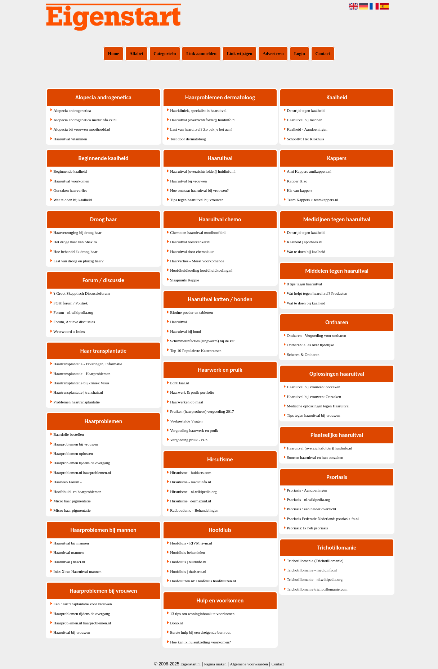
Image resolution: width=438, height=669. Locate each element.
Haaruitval (178, 322)
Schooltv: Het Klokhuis (305, 139)
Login (299, 53)
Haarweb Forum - (67, 482)
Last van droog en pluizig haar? (78, 261)
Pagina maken (215, 664)
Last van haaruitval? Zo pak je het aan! (201, 129)
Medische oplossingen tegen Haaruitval (318, 406)
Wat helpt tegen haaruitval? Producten (317, 293)
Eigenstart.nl (190, 664)
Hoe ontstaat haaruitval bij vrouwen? (199, 190)
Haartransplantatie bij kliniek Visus (81, 383)
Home (113, 53)
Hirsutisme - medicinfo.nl (190, 482)
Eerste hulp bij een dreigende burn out (200, 632)
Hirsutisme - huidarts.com (190, 472)
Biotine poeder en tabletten (191, 312)
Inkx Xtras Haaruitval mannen (77, 571)
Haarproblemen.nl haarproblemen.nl (82, 472)
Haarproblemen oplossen (73, 453)
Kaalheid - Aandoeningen (307, 129)
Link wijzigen (239, 53)
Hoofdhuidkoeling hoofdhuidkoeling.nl (201, 270)
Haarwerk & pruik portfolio (192, 392)
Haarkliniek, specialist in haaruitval (198, 110)
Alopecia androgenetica (72, 110)
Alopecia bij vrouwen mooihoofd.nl (81, 129)
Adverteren (273, 53)
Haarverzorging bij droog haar (77, 232)
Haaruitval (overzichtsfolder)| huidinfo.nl (203, 120)
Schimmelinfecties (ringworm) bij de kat (202, 341)
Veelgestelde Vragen (186, 421)
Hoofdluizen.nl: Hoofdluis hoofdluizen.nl (203, 581)
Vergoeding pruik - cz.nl (189, 440)
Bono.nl (176, 623)
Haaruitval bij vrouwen (71, 632)
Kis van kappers (299, 190)
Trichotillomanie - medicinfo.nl (312, 570)
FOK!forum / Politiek (70, 303)
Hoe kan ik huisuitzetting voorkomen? (200, 642)
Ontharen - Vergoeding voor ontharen (316, 335)
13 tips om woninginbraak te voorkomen (202, 613)
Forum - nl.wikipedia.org (73, 312)
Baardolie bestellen (68, 434)
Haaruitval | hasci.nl (69, 562)
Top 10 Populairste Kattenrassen (196, 350)
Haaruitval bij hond (185, 331)
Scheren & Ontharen (303, 354)
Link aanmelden (201, 53)
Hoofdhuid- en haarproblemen (77, 491)
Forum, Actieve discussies (74, 322)
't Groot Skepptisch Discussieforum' (81, 293)
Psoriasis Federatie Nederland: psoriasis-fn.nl (323, 518)
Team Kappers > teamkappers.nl (312, 200)
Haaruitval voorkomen (71, 181)
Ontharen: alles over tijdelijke (310, 345)
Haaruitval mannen (68, 552)
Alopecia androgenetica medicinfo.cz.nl (84, 120)
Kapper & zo (297, 181)
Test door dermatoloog (188, 139)
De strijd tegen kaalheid (306, 110)
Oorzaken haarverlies (70, 190)
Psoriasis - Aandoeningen (307, 490)
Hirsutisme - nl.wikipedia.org (193, 491)
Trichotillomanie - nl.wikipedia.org (315, 579)
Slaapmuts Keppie (184, 280)
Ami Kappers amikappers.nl (309, 171)
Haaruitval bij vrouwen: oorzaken (313, 387)
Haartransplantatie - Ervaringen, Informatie (87, 364)
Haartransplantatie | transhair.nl (78, 392)
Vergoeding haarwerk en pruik (194, 430)
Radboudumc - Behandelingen (194, 510)
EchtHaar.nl (179, 383)
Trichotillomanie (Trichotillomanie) (315, 561)
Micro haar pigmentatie (71, 501)
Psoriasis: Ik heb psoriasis (307, 528)
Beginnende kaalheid (70, 171)
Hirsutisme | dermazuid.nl (190, 501)
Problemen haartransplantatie (76, 402)
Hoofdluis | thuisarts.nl (188, 571)
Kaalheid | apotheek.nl (304, 242)
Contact (323, 53)
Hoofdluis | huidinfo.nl (188, 562)
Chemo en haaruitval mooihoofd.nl (197, 232)
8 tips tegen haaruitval (304, 284)
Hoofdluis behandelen (187, 552)
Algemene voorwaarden (249, 664)
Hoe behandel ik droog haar (75, 251)
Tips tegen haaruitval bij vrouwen (196, 200)
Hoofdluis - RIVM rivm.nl (191, 543)
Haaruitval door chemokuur (192, 251)
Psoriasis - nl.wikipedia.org (308, 499)
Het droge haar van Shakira (75, 242)
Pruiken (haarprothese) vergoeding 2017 (202, 411)
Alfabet (136, 53)
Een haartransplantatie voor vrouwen (82, 604)
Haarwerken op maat (186, 402)
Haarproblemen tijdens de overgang (81, 463)
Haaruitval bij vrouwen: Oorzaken (314, 396)
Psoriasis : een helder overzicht (311, 509)
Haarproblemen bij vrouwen (75, 444)
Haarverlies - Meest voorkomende (197, 261)
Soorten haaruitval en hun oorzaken (315, 457)
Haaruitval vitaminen (70, 139)
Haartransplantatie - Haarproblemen (81, 373)
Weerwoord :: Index (69, 331)
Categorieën (164, 53)
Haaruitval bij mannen (71, 543)
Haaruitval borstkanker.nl (190, 242)
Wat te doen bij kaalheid (72, 200)
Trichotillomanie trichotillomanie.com (317, 589)
